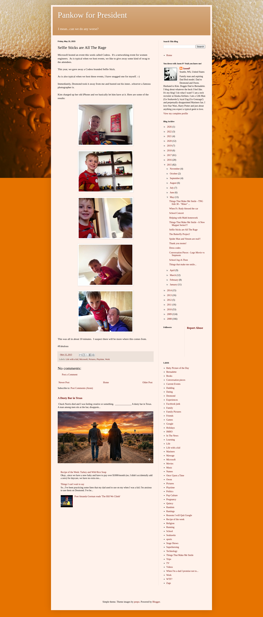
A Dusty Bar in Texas (70, 398)
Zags (168, 583)
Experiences (172, 400)
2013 (169, 295)
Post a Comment (69, 374)
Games (169, 420)
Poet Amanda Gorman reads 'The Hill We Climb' (97, 496)
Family (169, 408)
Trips (168, 559)
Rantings (170, 511)
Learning (170, 439)
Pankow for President (92, 15)
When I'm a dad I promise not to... (182, 571)
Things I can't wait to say (72, 484)
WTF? (169, 579)
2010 (169, 309)
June (172, 192)
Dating (169, 392)
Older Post (148, 382)
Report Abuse (195, 328)
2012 (169, 300)
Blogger (156, 602)
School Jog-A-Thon (178, 260)
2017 (169, 155)
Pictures (92, 359)
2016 (169, 160)
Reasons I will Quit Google (179, 515)
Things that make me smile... (182, 264)
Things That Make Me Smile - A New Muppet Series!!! (187, 223)
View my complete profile (175, 113)
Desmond (170, 396)
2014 (169, 290)
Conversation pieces (175, 380)
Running (170, 527)
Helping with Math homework (183, 218)
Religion (170, 523)
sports (169, 539)
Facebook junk (173, 404)
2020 (169, 141)
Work (107, 359)
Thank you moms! (178, 243)
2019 (169, 145)
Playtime (100, 359)
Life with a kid (72, 359)
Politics (169, 491)
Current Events (173, 384)
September (175, 178)
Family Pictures (173, 411)
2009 (169, 314)
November (175, 169)
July (172, 188)
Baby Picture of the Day (177, 368)
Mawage (170, 455)
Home (106, 382)
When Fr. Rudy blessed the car (183, 208)
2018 (169, 150)
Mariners (170, 451)
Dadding (170, 388)
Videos (169, 567)
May (172, 197)
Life (168, 443)
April (172, 270)
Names (169, 471)
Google (169, 424)
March (173, 275)
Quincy (169, 503)
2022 (169, 131)
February (174, 280)
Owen (169, 479)
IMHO (169, 431)
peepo (136, 602)
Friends (169, 416)
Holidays (170, 428)
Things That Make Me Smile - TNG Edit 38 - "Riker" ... (186, 202)
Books (169, 376)
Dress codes (174, 248)
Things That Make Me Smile (180, 555)
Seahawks (171, 535)
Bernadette (171, 372)
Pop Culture (172, 495)
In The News (172, 435)
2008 (169, 319)
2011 (169, 304)
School (169, 531)
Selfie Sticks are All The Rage (183, 229)
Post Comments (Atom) (82, 388)
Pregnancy (171, 499)
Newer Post (64, 382)
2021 (169, 136)
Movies (169, 463)
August (173, 183)
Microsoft (83, 359)
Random (170, 507)
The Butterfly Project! (179, 234)
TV (168, 563)
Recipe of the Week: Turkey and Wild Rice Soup (83, 472)
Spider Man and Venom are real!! (185, 239)
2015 (169, 164)
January (174, 284)
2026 (169, 127)
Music (169, 467)
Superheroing (172, 547)
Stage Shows (172, 543)
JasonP (186, 68)
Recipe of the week (175, 519)
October (174, 173)
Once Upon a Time (175, 475)
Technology (171, 551)
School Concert (176, 213)
